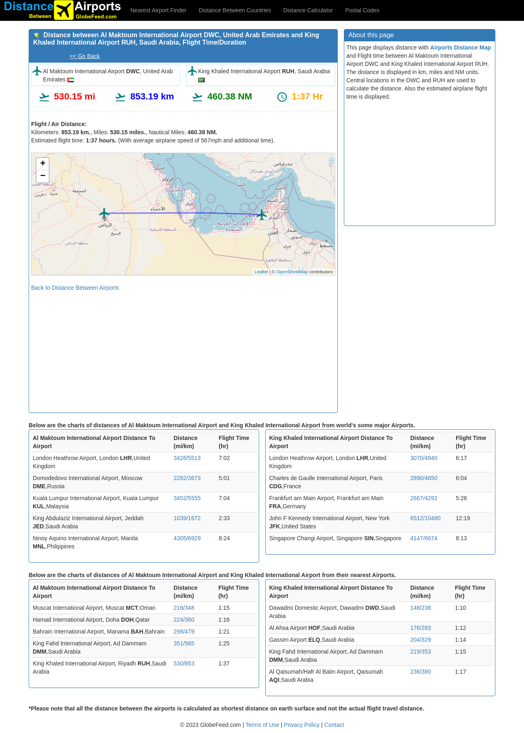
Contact (334, 725)
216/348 (184, 607)
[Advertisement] (183, 349)
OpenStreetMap (292, 271)
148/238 (420, 607)
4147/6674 (423, 538)
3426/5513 (187, 458)
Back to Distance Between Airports (75, 287)
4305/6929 (187, 538)
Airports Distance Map (460, 47)
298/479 (184, 631)
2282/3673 (187, 478)
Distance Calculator (308, 10)
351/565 (184, 643)
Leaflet (261, 271)
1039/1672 (187, 518)
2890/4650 (423, 478)
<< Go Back (85, 56)
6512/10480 (425, 518)
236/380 (420, 671)
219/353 (420, 651)
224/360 (184, 619)
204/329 (420, 639)
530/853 (184, 663)
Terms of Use (263, 725)
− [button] (42, 176)
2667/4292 (423, 498)
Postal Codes (362, 10)
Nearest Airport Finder (159, 10)
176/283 (420, 628)
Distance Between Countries (235, 10)
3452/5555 (187, 498)
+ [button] (42, 164)
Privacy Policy (302, 725)
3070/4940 (423, 458)
